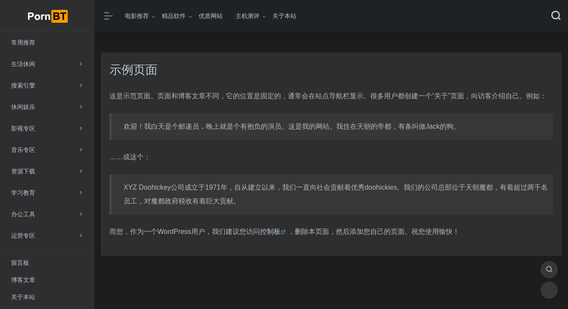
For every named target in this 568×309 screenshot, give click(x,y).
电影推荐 (137, 15)
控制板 (270, 231)
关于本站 (284, 15)
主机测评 (248, 15)
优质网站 (211, 15)
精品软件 (174, 15)
